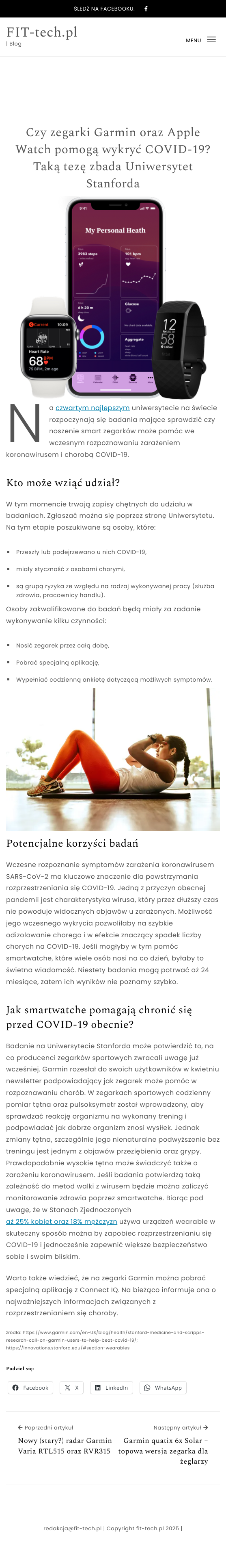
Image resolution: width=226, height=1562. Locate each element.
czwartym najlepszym (93, 408)
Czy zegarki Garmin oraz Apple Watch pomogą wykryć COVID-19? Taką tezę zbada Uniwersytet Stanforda (113, 158)
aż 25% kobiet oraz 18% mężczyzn (61, 1221)
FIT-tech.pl (41, 32)
